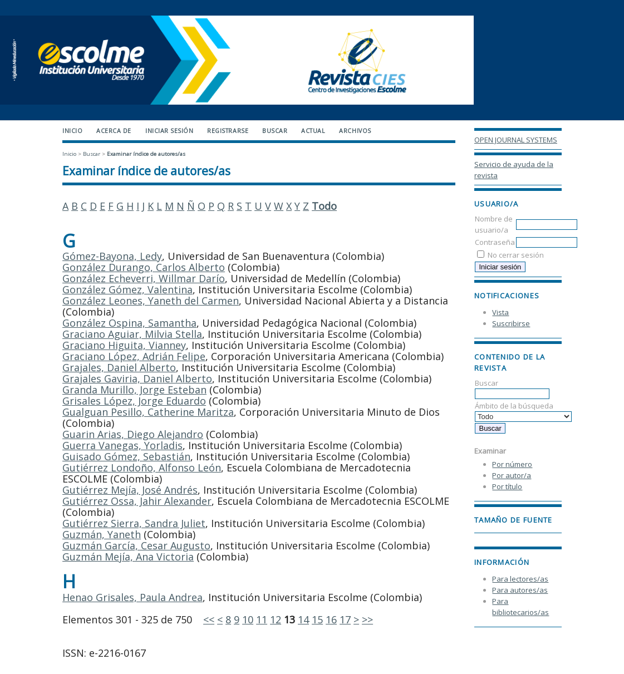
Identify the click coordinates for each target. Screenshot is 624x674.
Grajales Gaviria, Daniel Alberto (137, 378)
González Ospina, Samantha (129, 322)
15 (317, 619)
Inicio (72, 131)
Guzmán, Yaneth (101, 534)
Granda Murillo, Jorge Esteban (134, 389)
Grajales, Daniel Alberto (119, 367)
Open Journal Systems (515, 140)
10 (247, 619)
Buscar (512, 388)
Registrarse (227, 131)
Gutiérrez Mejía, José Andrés (130, 489)
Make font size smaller (484, 535)
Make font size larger (519, 535)
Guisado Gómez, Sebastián (126, 456)
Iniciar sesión (169, 131)
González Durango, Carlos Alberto (143, 267)
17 (345, 619)
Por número (512, 464)
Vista (500, 312)
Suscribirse (511, 323)
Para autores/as (520, 590)
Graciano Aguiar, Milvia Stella (132, 334)
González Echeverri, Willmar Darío (143, 278)
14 (303, 619)
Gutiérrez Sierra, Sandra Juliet (133, 523)
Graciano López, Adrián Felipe (133, 356)
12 (275, 619)
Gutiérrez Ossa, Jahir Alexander (137, 501)
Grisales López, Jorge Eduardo (134, 400)
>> (367, 619)
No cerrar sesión (516, 255)
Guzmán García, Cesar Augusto (136, 545)
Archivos (355, 131)
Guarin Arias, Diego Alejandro (132, 434)
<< (208, 619)
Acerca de (113, 131)
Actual (313, 131)
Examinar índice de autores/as (146, 154)
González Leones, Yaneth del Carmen (150, 300)
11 (261, 619)
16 (331, 619)
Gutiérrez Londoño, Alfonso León (141, 467)
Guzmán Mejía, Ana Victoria (128, 556)
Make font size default (502, 535)
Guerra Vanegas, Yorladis (122, 445)
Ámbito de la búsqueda (523, 411)
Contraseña (495, 242)
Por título (507, 486)
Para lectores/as (520, 579)
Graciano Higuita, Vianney (124, 345)
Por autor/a (511, 475)
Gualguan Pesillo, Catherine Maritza (148, 412)
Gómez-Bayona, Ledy (112, 256)
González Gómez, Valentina (127, 289)
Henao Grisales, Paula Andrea (132, 597)
